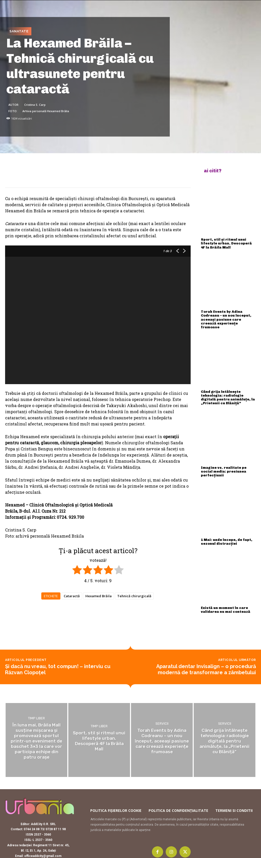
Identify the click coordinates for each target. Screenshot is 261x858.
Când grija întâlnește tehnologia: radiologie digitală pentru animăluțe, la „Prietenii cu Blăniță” (226, 391)
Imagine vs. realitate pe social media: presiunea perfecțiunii (228, 462)
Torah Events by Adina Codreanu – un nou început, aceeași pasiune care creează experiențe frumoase (228, 316)
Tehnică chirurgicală (134, 596)
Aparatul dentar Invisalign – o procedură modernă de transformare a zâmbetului (206, 657)
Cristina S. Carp (35, 104)
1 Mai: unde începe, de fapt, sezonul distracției (225, 530)
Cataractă (72, 596)
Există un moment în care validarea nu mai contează (224, 597)
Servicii (161, 711)
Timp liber (36, 706)
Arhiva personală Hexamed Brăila (45, 111)
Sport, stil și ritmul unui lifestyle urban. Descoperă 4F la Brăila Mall (227, 243)
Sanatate (18, 31)
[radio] (77, 570)
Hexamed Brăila (98, 596)
